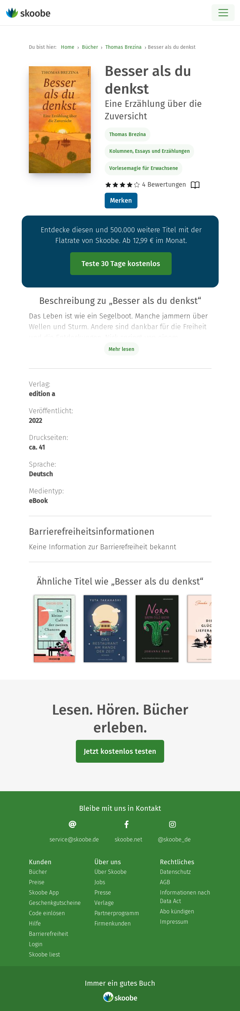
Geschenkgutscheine (54, 902)
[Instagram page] (174, 831)
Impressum (174, 921)
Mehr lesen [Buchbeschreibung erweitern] (121, 349)
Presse (102, 892)
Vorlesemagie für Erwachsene (143, 168)
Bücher (90, 47)
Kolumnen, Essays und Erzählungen (149, 151)
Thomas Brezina (123, 47)
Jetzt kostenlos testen (120, 751)
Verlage (104, 902)
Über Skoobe (110, 872)
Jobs (99, 882)
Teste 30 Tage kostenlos (121, 263)
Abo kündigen (177, 911)
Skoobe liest (44, 954)
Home (67, 47)
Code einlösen (47, 913)
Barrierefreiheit (48, 933)
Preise (37, 882)
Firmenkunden (112, 923)
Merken (121, 200)
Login (35, 944)
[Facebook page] (128, 831)
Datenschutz (175, 872)
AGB (165, 882)
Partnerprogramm (116, 913)
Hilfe (35, 923)
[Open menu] (223, 12)
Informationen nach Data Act (185, 896)
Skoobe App (44, 892)
